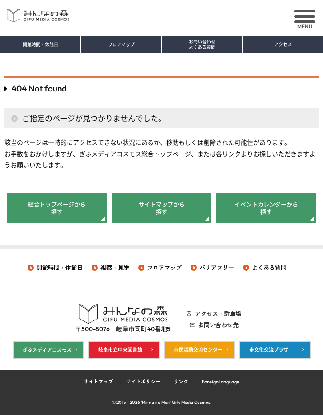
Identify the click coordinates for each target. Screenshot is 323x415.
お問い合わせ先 (218, 324)
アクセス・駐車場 (218, 313)
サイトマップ (98, 382)
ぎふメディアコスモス (47, 350)
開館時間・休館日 (40, 44)
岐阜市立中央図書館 (120, 350)
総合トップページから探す (57, 208)
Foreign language (220, 382)
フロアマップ (121, 44)
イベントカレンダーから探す (266, 208)
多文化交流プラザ (268, 350)
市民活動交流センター (198, 350)
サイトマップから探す (162, 208)
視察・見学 (114, 267)
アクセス (283, 44)
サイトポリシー (143, 382)
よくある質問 (269, 267)
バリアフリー (216, 267)
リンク (181, 382)
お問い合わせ (202, 45)
